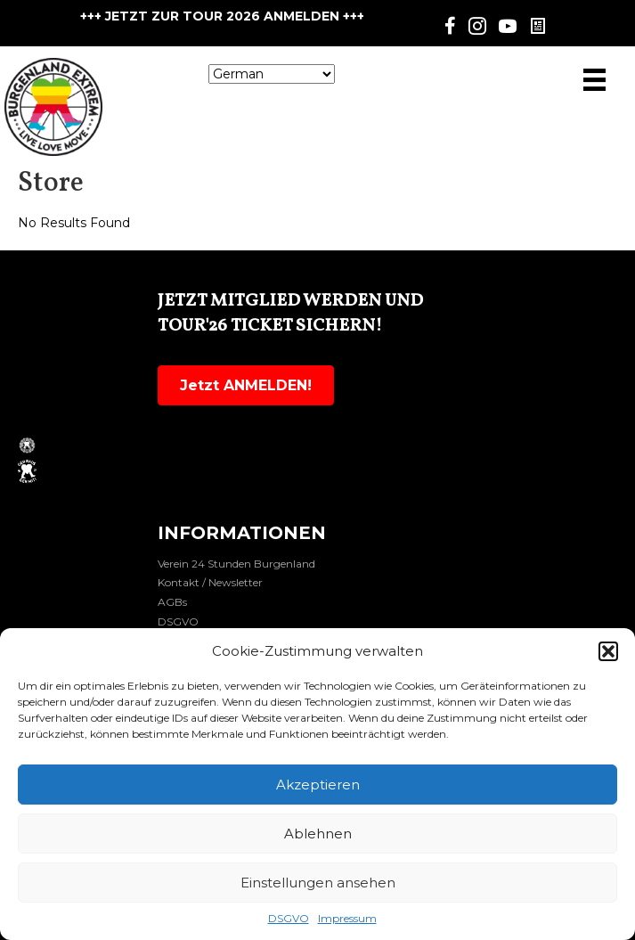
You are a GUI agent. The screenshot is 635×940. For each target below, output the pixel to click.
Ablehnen (318, 833)
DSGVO (288, 918)
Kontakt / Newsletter (210, 582)
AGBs (172, 602)
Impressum (347, 918)
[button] (608, 651)
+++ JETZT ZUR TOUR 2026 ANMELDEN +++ (222, 16)
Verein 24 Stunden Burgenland (236, 563)
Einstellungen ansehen (317, 882)
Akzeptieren (318, 784)
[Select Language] (271, 74)
